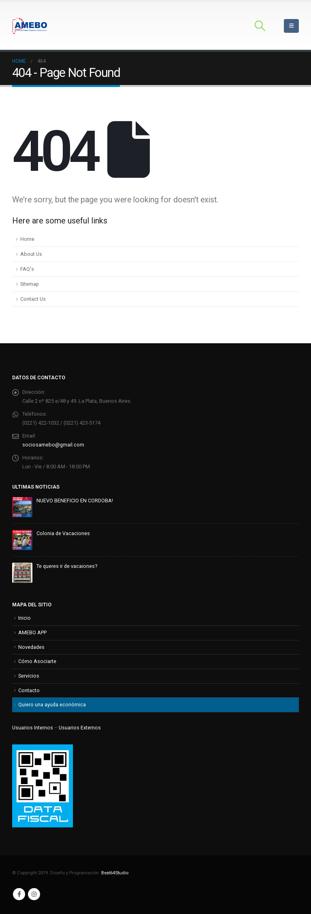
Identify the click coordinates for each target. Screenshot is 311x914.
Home (27, 239)
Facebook (19, 894)
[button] (260, 26)
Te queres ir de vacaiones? (66, 566)
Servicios (28, 676)
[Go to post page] (22, 507)
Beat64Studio (114, 873)
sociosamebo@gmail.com (53, 445)
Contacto (29, 690)
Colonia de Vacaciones (63, 533)
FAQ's (27, 269)
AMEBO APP (32, 632)
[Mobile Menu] (291, 26)
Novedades (31, 647)
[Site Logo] (29, 26)
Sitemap (29, 284)
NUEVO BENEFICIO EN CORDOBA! (74, 500)
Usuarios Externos (80, 728)
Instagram (34, 894)
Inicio (24, 618)
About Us (31, 254)
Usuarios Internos (32, 728)
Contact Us (33, 299)
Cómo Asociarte (37, 661)
